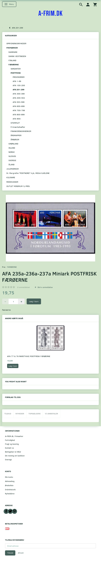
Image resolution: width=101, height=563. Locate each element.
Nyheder (19, 413)
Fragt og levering (12, 444)
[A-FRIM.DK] (50, 13)
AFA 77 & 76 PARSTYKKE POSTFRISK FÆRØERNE (28, 356)
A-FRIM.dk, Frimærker (14, 436)
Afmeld (20, 553)
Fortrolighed (10, 440)
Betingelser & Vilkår (13, 452)
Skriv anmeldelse (45, 287)
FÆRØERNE (12, 267)
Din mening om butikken (15, 455)
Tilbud (7, 413)
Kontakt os (9, 448)
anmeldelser (23, 287)
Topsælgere (34, 413)
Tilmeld (10, 553)
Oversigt (8, 459)
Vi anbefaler (51, 413)
